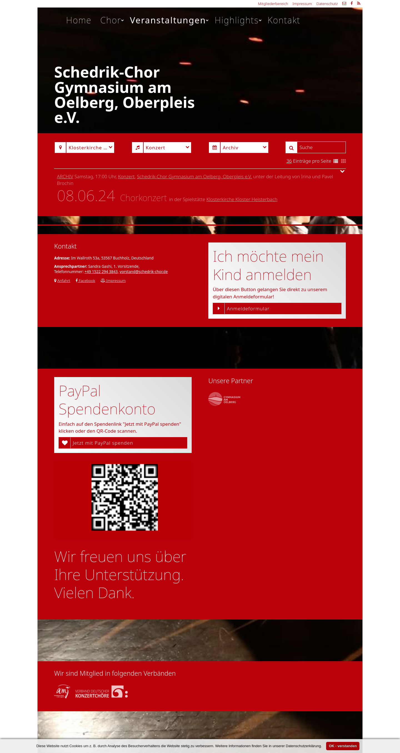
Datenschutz (327, 3)
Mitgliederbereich (273, 3)
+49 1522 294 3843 (101, 271)
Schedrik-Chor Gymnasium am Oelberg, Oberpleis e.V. (194, 176)
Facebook (85, 280)
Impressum (302, 3)
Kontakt (284, 20)
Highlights (238, 20)
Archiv (65, 176)
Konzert (126, 176)
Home (79, 20)
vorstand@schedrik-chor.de (144, 271)
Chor (112, 20)
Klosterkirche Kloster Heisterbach (242, 199)
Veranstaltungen (169, 20)
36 (289, 161)
